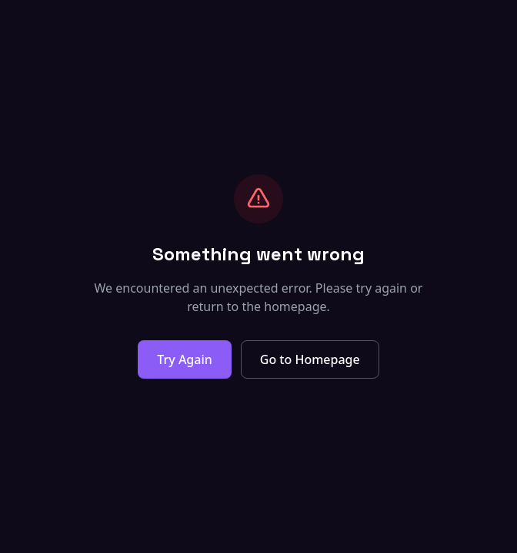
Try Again (184, 359)
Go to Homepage (310, 359)
